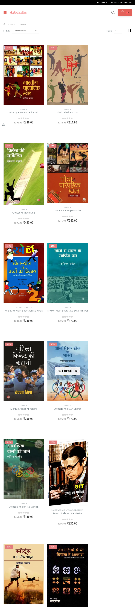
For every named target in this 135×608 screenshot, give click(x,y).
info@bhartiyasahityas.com (20, 503)
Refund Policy (40, 573)
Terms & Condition (15, 573)
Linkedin (22, 523)
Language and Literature (20, 412)
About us (9, 569)
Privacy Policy (12, 577)
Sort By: (6, 31)
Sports (23, 109)
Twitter (14, 523)
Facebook (7, 523)
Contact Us (10, 580)
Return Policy (40, 569)
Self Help (64, 209)
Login (35, 577)
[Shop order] (25, 31)
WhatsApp (29, 523)
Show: (109, 31)
